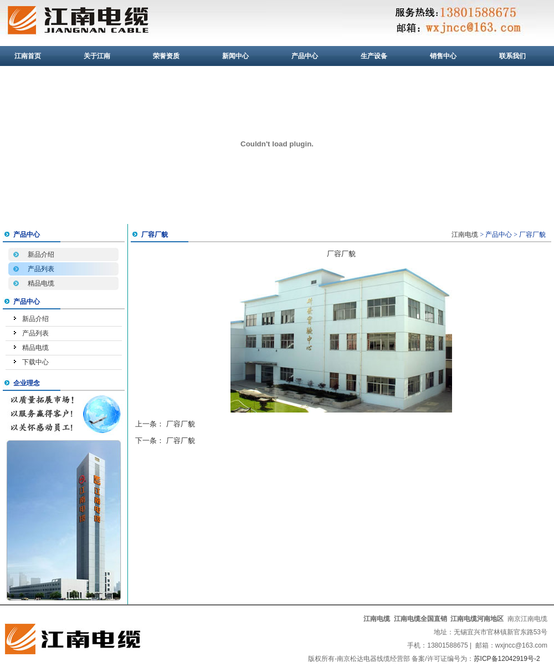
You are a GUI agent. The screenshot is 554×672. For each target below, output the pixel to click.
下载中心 (35, 362)
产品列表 (41, 269)
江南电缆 (465, 234)
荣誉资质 (166, 56)
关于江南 (97, 56)
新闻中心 (235, 56)
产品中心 (304, 56)
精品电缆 (41, 283)
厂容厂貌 (180, 424)
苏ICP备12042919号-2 (507, 659)
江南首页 (27, 56)
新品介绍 (41, 254)
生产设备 (374, 56)
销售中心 (443, 56)
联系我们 (512, 56)
